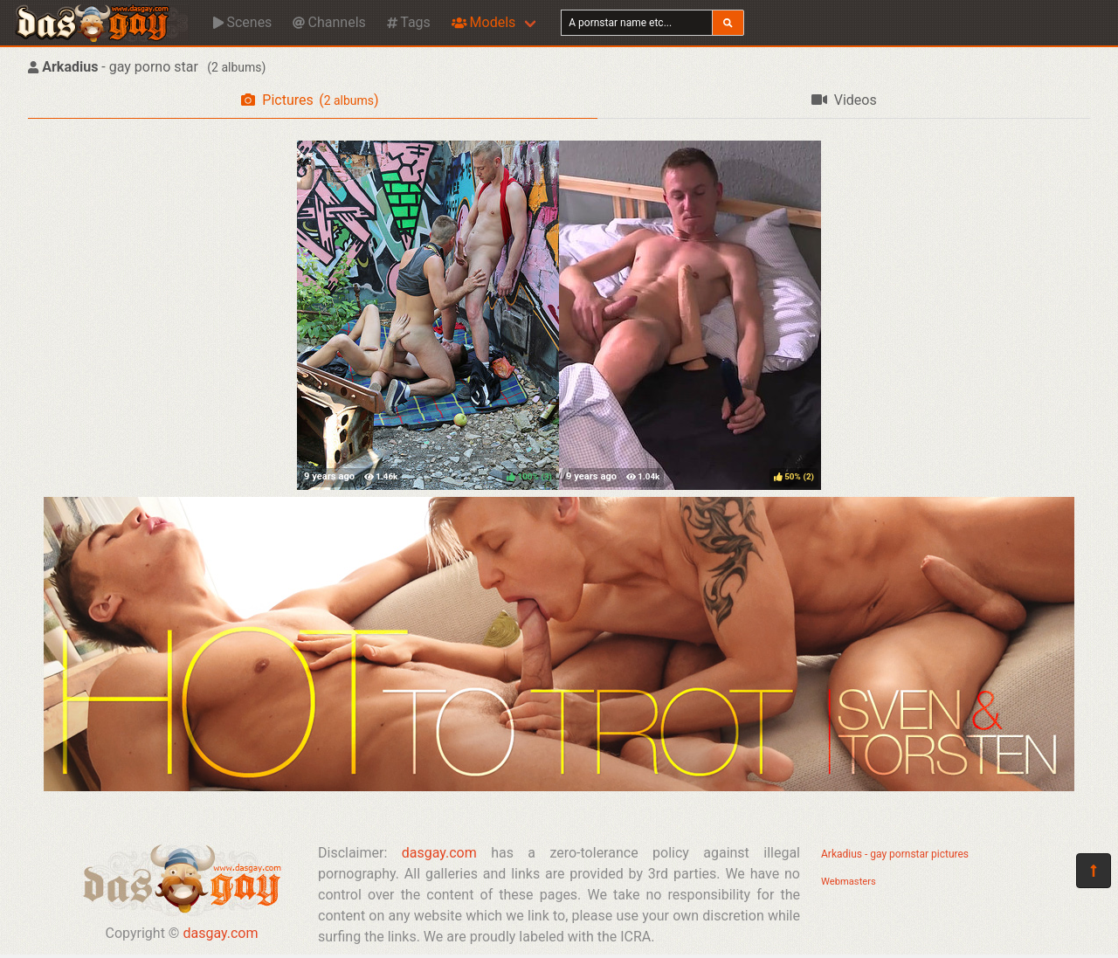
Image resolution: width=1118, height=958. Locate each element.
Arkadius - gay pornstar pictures (895, 854)
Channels (329, 22)
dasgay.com (220, 933)
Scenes (242, 22)
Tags (409, 22)
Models (483, 22)
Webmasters (848, 881)
